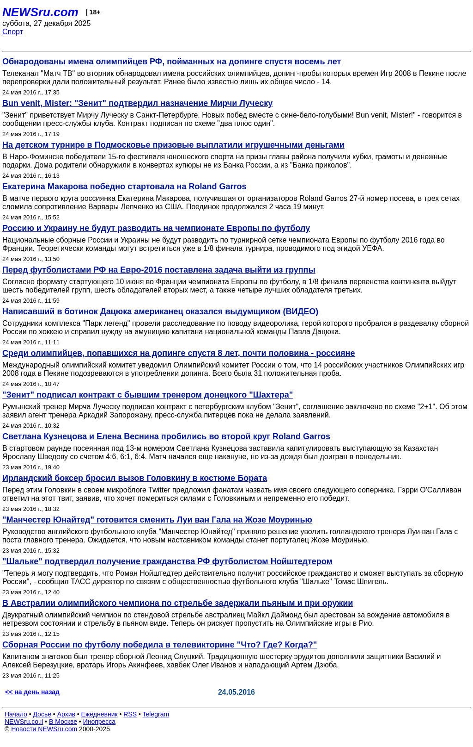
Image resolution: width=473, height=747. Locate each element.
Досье (42, 714)
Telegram (156, 714)
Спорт (12, 32)
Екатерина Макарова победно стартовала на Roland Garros (124, 186)
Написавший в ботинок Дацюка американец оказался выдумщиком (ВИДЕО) (160, 311)
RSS (130, 714)
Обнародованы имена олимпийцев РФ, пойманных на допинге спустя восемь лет (171, 61)
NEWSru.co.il (24, 721)
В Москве (63, 721)
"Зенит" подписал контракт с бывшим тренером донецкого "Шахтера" (147, 394)
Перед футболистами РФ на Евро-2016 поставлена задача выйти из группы (158, 269)
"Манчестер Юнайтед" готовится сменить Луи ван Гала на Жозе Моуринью (157, 519)
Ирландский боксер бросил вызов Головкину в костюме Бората (134, 478)
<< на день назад (32, 692)
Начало (16, 714)
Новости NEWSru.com (44, 729)
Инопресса (99, 721)
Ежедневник (99, 714)
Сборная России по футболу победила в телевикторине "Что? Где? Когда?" (159, 644)
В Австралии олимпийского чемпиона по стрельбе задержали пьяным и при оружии (177, 603)
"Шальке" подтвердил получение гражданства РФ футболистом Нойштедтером (167, 561)
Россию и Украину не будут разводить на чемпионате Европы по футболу (156, 228)
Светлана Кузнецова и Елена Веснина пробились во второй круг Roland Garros (166, 436)
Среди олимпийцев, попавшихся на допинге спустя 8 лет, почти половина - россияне (178, 353)
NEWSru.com (40, 12)
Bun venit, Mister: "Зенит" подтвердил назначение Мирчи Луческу (137, 103)
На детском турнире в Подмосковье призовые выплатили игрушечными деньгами (173, 144)
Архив (66, 714)
